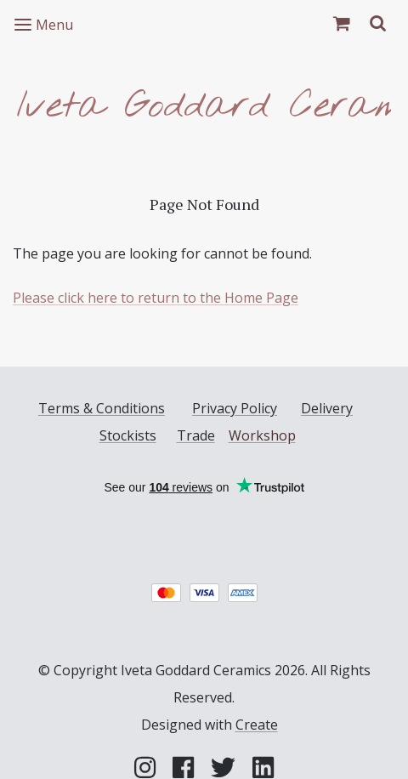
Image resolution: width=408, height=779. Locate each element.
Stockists (127, 435)
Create (256, 724)
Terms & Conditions (101, 408)
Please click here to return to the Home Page (155, 297)
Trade (196, 435)
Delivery (327, 408)
